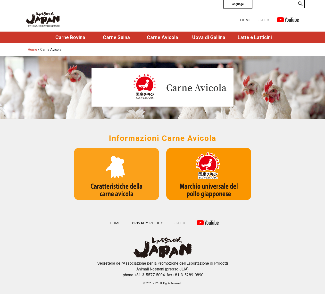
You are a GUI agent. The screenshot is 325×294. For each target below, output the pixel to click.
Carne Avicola (162, 37)
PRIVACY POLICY (147, 223)
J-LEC (263, 20)
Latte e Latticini (255, 37)
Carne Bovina (70, 37)
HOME (245, 20)
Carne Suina (116, 37)
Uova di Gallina (208, 37)
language (238, 4)
